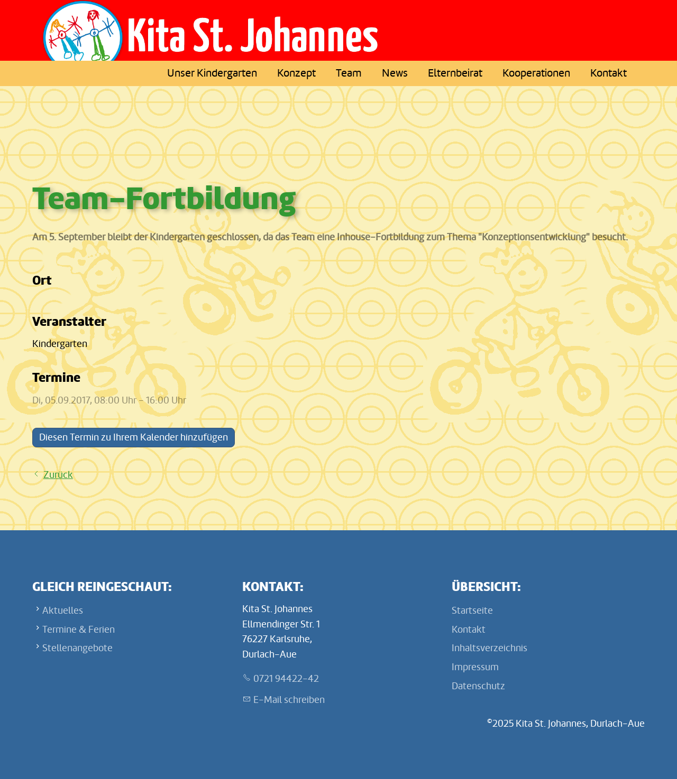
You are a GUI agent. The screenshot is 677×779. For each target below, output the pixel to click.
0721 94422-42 (286, 678)
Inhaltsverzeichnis (489, 648)
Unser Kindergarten (212, 73)
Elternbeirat (455, 73)
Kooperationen (536, 73)
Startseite (472, 610)
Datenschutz (478, 686)
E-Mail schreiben (289, 700)
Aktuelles (62, 610)
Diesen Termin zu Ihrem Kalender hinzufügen (133, 437)
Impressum (475, 667)
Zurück (58, 475)
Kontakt (608, 73)
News (395, 73)
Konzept (296, 73)
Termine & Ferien (78, 629)
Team (349, 73)
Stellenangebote (77, 648)
